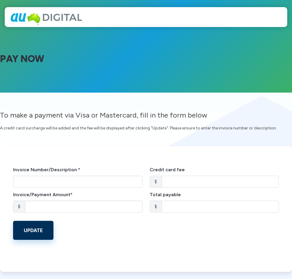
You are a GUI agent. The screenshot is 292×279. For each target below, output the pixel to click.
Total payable (165, 194)
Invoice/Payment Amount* (42, 194)
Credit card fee (167, 169)
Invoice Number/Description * (46, 169)
